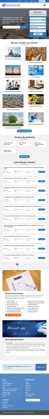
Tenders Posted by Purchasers (10, 389)
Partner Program (6, 394)
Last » (30, 264)
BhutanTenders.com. (19, 412)
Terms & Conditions (30, 394)
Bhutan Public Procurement (9, 390)
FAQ (26, 392)
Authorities (5, 402)
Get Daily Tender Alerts (13, 315)
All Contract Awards (7, 383)
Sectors (4, 404)
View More (24, 156)
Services (27, 390)
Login (26, 1)
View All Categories (24, 131)
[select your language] (42, 1)
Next (25, 264)
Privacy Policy (28, 396)
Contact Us (33, 1)
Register (20, 1)
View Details (41, 171)
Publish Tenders (6, 392)
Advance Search (19, 29)
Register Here (41, 367)
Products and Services (8, 405)
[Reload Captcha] (37, 30)
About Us (27, 387)
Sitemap (4, 396)
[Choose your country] (38, 27)
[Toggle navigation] (45, 5)
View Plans (28, 385)
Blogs (3, 387)
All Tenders (5, 381)
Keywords (4, 407)
